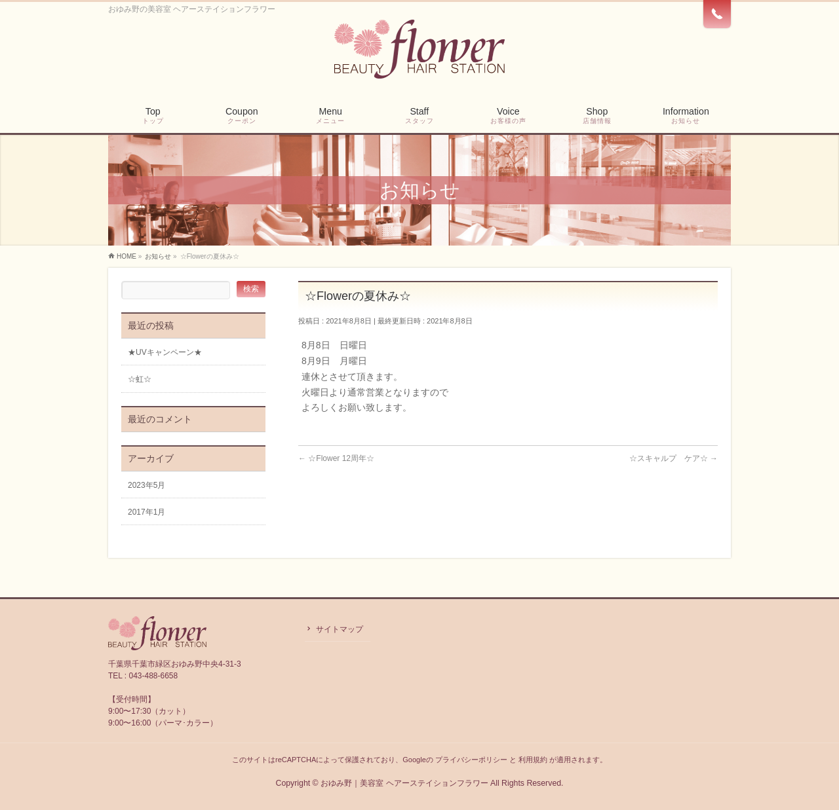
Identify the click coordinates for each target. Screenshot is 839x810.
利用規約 (532, 760)
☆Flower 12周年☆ (336, 458)
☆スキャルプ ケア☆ (673, 458)
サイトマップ (339, 629)
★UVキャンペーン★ (165, 352)
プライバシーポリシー (471, 760)
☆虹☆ (139, 379)
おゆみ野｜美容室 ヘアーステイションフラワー (404, 783)
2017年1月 (146, 512)
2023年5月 (146, 485)
